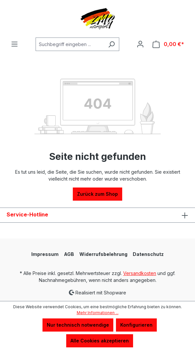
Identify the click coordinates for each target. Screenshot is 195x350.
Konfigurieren (136, 325)
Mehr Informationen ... (98, 312)
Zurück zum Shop (97, 194)
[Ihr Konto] (140, 44)
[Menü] (14, 44)
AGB (69, 254)
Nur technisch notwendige (78, 325)
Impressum (45, 254)
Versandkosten (139, 273)
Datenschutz (148, 254)
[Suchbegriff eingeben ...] (70, 44)
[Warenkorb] (168, 44)
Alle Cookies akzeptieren (99, 340)
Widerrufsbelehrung (103, 254)
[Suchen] (111, 44)
